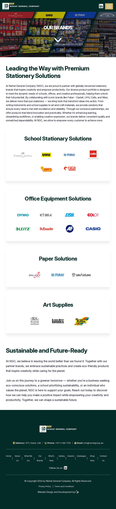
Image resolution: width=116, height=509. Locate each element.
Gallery (62, 456)
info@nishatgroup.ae (93, 443)
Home (8, 456)
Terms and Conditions (64, 486)
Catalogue (81, 456)
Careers (70, 456)
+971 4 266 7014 (63, 443)
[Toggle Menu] (109, 6)
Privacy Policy (45, 486)
